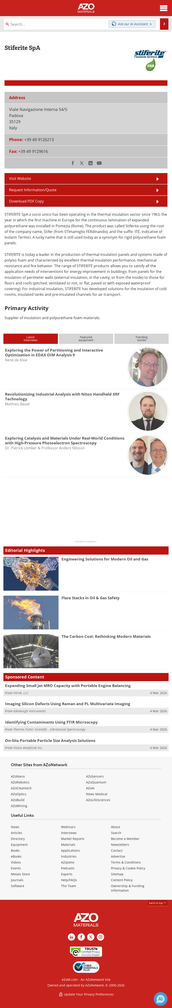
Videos (16, 862)
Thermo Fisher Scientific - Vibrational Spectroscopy (49, 729)
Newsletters (120, 844)
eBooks (16, 856)
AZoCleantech (21, 788)
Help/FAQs (69, 880)
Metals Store (20, 874)
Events (16, 868)
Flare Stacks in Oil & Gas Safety (90, 597)
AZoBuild (18, 800)
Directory (18, 839)
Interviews (69, 833)
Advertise (118, 856)
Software (17, 886)
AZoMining (19, 806)
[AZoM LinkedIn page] (71, 937)
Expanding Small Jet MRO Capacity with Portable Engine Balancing (68, 685)
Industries (68, 856)
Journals (17, 880)
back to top (157, 903)
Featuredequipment (86, 338)
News (15, 827)
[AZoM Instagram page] (100, 937)
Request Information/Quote (33, 189)
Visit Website (20, 178)
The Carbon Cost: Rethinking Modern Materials (106, 636)
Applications (70, 850)
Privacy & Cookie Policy (128, 868)
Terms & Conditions (126, 862)
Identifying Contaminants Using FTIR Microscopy (51, 722)
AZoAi (90, 788)
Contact (117, 850)
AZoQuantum (96, 782)
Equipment (19, 844)
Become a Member (125, 839)
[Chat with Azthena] (160, 999)
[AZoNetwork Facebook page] (81, 937)
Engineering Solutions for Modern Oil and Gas (104, 559)
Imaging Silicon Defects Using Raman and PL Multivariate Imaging (67, 703)
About (115, 827)
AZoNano (18, 776)
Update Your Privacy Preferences (86, 994)
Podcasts (67, 868)
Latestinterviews (30, 338)
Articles (16, 833)
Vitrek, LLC (20, 693)
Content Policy (122, 880)
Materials (68, 844)
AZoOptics (18, 794)
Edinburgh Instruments (29, 711)
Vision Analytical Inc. (28, 748)
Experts (66, 874)
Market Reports (72, 839)
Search (116, 833)
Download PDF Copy (26, 201)
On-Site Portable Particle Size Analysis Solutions (50, 740)
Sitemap (117, 874)
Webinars (68, 827)
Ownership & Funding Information (127, 888)
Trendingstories (141, 338)
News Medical (96, 794)
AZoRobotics (20, 782)
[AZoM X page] (90, 937)
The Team (68, 886)
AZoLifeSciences (98, 800)
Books (15, 850)
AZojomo (67, 862)
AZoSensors (95, 776)
